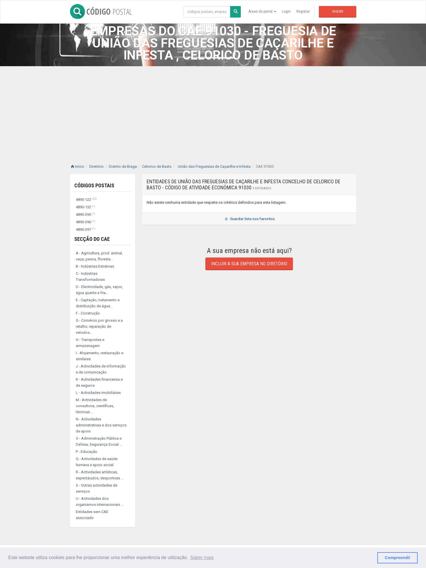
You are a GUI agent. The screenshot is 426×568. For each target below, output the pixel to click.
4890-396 (85, 222)
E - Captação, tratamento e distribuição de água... (98, 303)
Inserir (337, 11)
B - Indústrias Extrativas (95, 266)
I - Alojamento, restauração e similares (99, 356)
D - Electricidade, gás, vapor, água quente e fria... (99, 290)
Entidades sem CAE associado (92, 515)
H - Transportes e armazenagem (90, 343)
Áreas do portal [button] (262, 11)
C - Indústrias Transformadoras (90, 276)
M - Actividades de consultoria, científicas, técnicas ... (95, 406)
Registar (303, 11)
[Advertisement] (213, 109)
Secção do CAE (92, 239)
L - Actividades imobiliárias (98, 392)
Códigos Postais (94, 185)
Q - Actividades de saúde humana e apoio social (97, 462)
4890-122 (86, 199)
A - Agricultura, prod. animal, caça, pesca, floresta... (99, 256)
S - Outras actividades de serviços (96, 488)
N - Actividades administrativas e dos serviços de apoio (101, 425)
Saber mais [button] (202, 557)
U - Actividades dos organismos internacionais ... (100, 501)
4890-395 (85, 214)
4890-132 (85, 207)
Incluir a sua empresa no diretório (249, 263)
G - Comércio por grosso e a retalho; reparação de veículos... (99, 326)
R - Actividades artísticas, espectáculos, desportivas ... (100, 475)
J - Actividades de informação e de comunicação (101, 369)
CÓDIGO (101, 11)
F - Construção (88, 313)
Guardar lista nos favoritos (249, 219)
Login (286, 11)
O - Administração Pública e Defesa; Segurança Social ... (99, 441)
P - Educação (86, 451)
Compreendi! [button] (397, 557)
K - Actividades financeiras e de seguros (99, 382)
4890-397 (85, 229)
